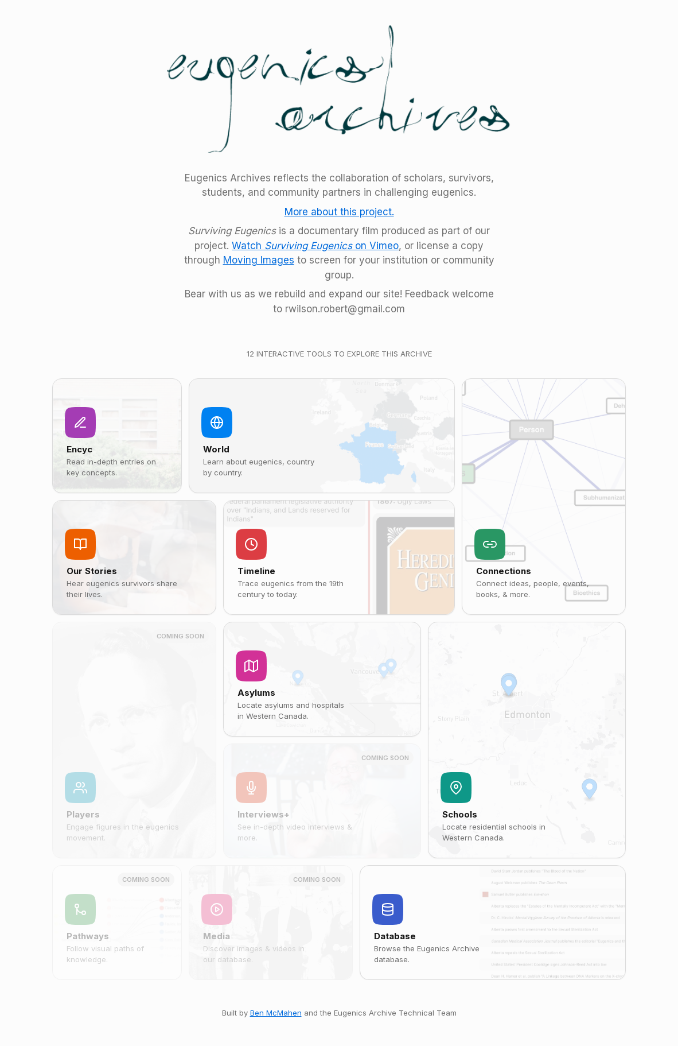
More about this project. (339, 212)
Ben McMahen (276, 1012)
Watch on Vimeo (315, 245)
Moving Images (258, 260)
